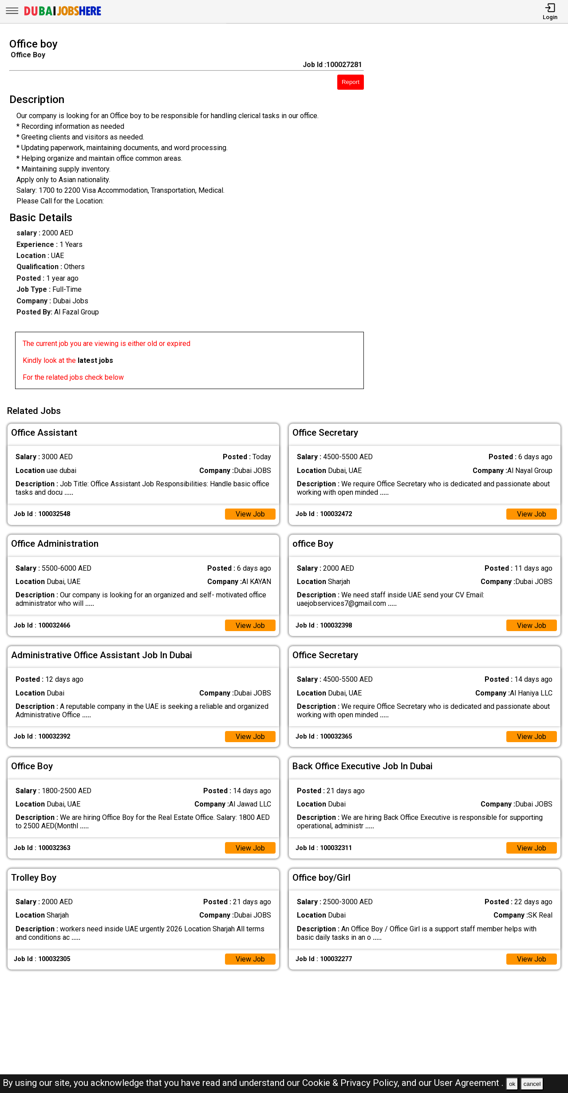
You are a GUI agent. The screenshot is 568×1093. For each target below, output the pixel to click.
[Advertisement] (473, 216)
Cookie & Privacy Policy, (352, 1082)
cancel (532, 1084)
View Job (250, 514)
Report (350, 82)
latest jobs (95, 360)
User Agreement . (469, 1082)
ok (512, 1084)
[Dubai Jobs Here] (63, 15)
